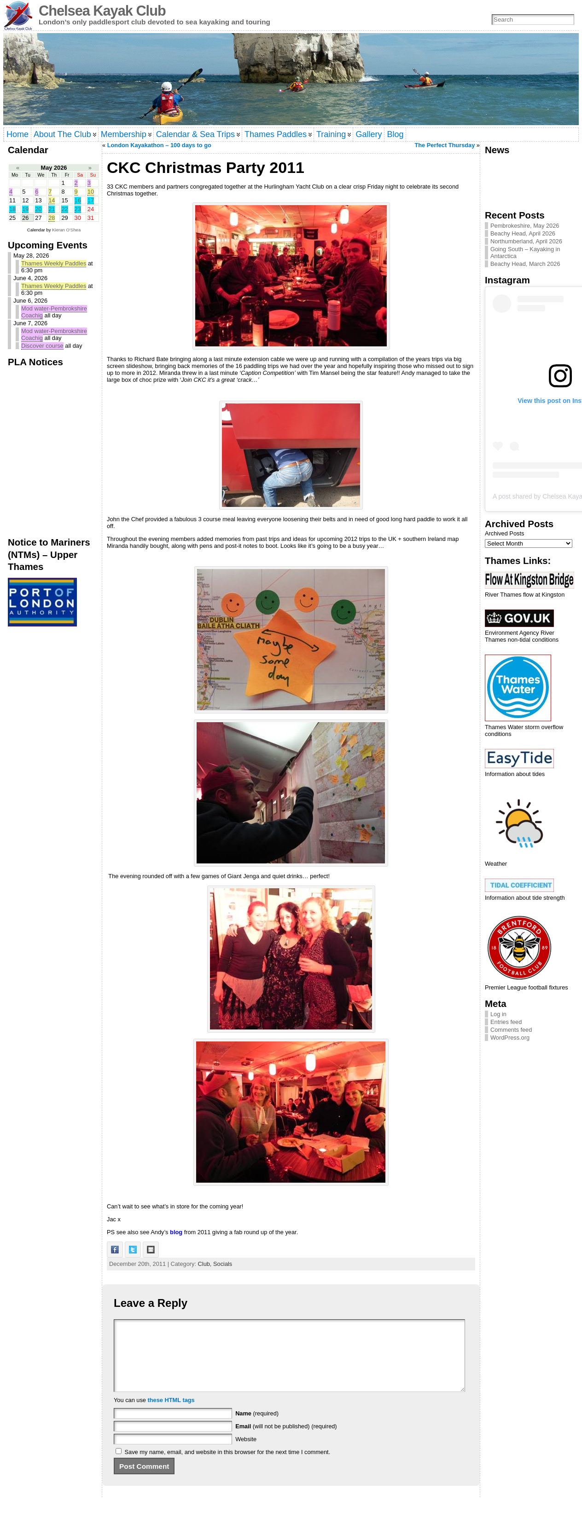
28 (51, 217)
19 (25, 209)
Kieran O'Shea (66, 229)
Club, (205, 1263)
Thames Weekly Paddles (53, 263)
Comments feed (511, 1029)
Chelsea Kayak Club (102, 11)
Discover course (42, 345)
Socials (222, 1263)
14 (51, 200)
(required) (257, 1427)
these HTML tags (171, 1413)
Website (245, 1452)
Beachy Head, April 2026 (522, 233)
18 (12, 209)
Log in (498, 1014)
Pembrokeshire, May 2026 (524, 225)
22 (64, 209)
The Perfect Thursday (444, 145)
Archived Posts (504, 533)
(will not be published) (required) (286, 1440)
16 (78, 200)
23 (78, 209)
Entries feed (506, 1021)
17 (90, 200)
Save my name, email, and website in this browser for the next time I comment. (228, 1465)
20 (38, 209)
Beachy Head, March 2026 (525, 263)
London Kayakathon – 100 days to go (159, 145)
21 (51, 209)
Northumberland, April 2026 (526, 241)
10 (90, 191)
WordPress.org (510, 1037)
